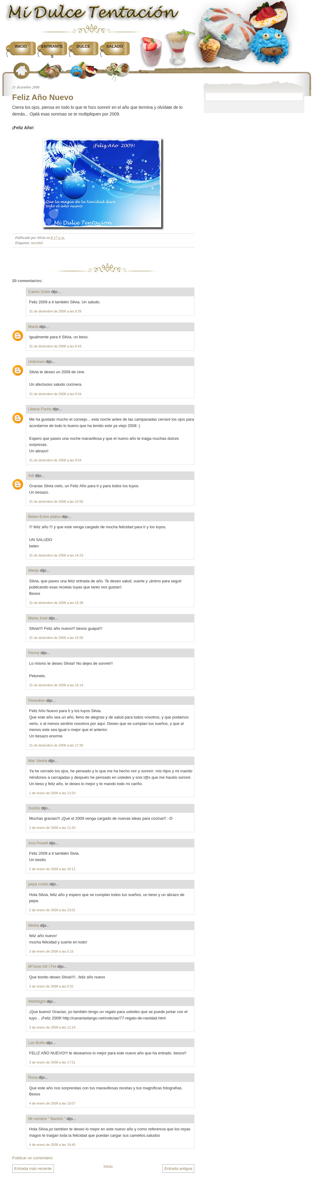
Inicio (21, 46)
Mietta (33, 925)
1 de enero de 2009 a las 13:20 (52, 793)
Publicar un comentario (32, 1158)
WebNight (37, 1001)
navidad (37, 243)
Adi (31, 475)
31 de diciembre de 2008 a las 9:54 (55, 460)
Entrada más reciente (33, 1168)
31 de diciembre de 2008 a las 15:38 (56, 603)
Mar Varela (37, 760)
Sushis (34, 808)
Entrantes (52, 51)
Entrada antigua (178, 1168)
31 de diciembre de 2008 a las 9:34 (55, 394)
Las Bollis (36, 1042)
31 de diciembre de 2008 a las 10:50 (56, 501)
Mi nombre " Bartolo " (47, 1118)
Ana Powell (38, 843)
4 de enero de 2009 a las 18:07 (52, 1103)
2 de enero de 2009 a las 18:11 (52, 869)
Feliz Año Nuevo (42, 97)
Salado (114, 46)
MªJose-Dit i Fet (42, 966)
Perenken (36, 700)
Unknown (36, 361)
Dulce (83, 46)
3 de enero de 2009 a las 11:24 (52, 1027)
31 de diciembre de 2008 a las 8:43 (55, 346)
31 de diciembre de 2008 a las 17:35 (56, 745)
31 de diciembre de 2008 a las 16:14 (56, 685)
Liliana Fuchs (40, 409)
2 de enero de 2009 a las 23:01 (52, 910)
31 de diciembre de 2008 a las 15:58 (56, 637)
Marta (33, 326)
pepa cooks (38, 884)
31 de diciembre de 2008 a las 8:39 (55, 311)
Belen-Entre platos (44, 516)
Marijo (33, 570)
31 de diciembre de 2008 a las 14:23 (56, 555)
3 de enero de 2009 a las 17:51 (52, 1062)
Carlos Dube (39, 291)
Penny (33, 652)
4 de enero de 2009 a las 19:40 (52, 1144)
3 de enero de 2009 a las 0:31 (51, 986)
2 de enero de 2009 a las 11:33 (52, 827)
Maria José (38, 618)
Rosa (32, 1077)
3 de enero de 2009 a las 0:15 (51, 951)
